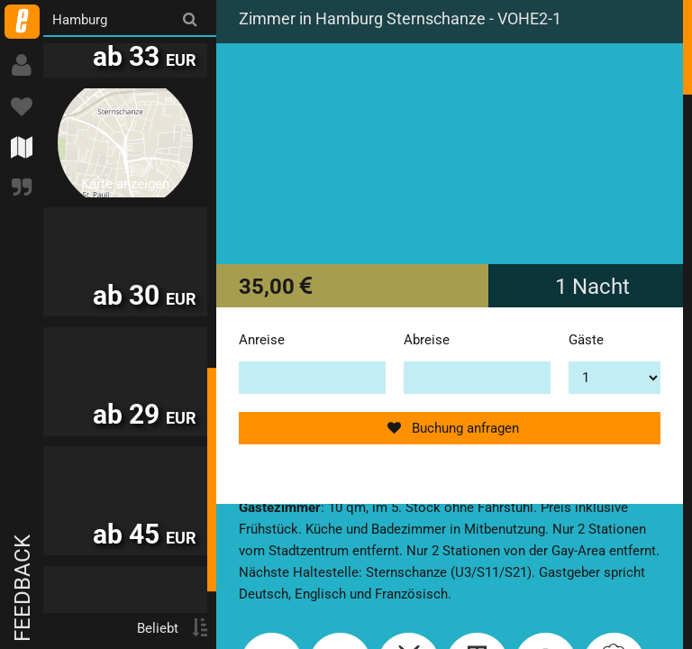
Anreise (262, 340)
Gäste (586, 340)
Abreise (427, 340)
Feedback (22, 588)
